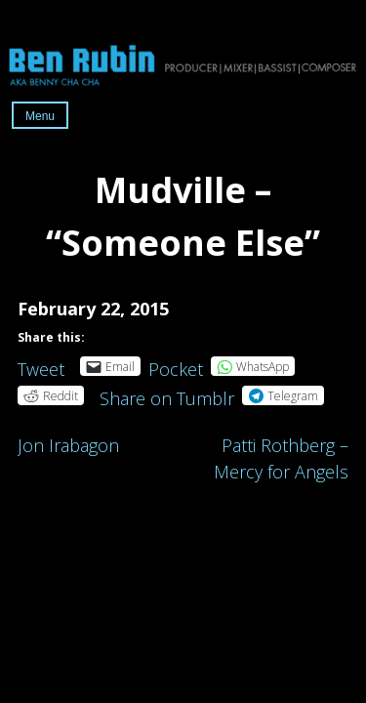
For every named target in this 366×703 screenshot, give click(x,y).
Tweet (41, 365)
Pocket (175, 369)
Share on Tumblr (167, 395)
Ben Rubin (183, 64)
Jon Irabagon (68, 445)
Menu (40, 116)
